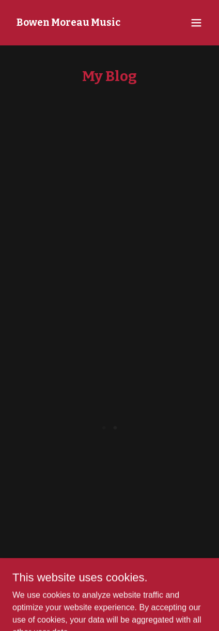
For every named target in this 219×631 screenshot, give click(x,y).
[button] (196, 22)
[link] (68, 23)
